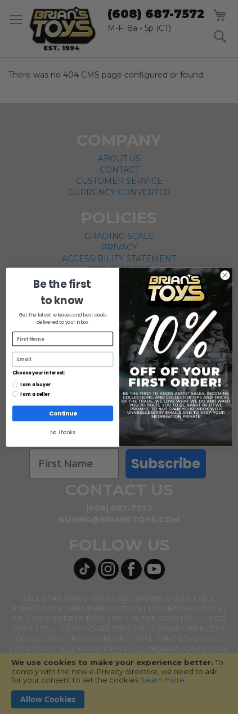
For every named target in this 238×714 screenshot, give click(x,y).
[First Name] (62, 338)
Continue (62, 413)
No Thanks (62, 432)
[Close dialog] (225, 275)
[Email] (62, 358)
